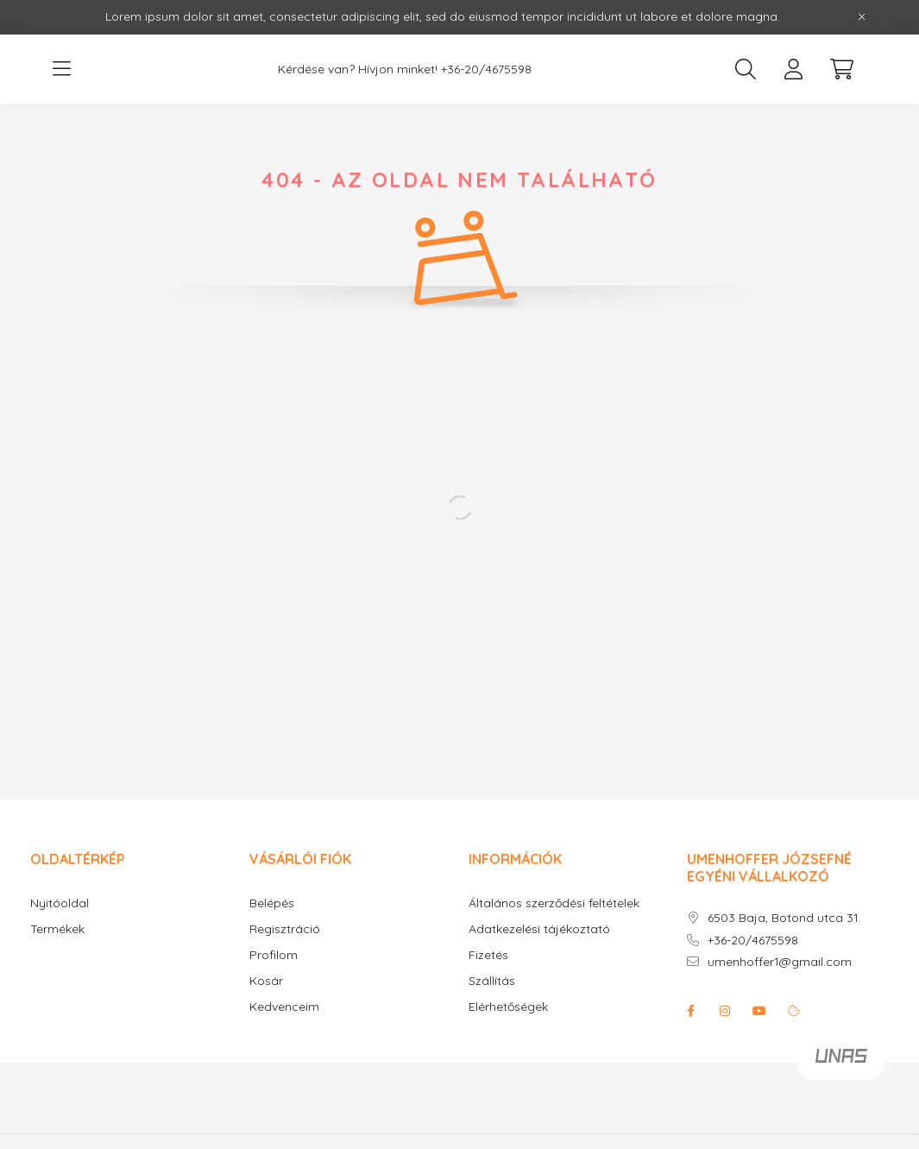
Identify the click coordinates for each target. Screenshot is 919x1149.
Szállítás (492, 981)
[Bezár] (862, 17)
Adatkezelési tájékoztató (539, 929)
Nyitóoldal (59, 903)
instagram (725, 1011)
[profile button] (794, 69)
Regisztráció (284, 929)
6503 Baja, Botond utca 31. (784, 918)
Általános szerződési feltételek (554, 903)
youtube (759, 1011)
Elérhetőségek (508, 1007)
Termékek (57, 929)
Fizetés (488, 955)
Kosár (266, 981)
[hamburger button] (62, 69)
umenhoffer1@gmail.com (780, 962)
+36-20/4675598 (486, 69)
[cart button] (842, 69)
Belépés (271, 903)
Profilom (273, 955)
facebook (690, 1011)
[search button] (745, 69)
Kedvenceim (284, 1007)
